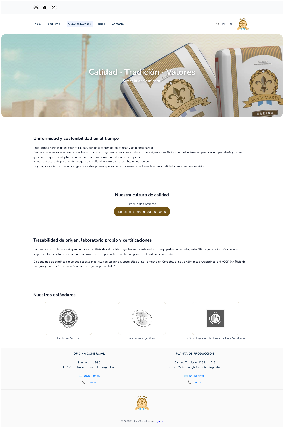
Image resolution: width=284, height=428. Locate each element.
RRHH (102, 24)
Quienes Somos (79, 24)
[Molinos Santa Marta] (243, 24)
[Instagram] (36, 7)
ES (217, 24)
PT (223, 24)
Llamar (91, 382)
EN (230, 24)
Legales (158, 421)
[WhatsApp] (54, 7)
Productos (54, 24)
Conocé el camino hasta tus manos (142, 211)
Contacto (118, 24)
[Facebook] (44, 7)
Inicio (37, 24)
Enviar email (91, 376)
